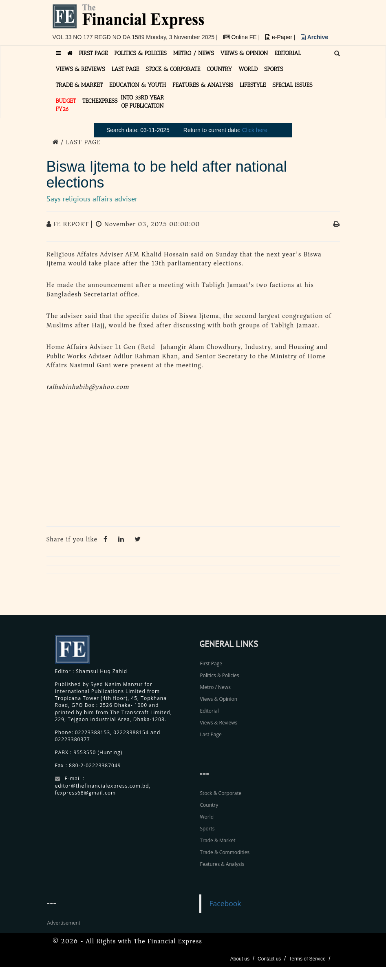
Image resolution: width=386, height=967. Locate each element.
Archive (314, 37)
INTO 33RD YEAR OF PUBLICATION (142, 101)
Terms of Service (307, 959)
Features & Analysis (222, 864)
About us (239, 959)
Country (209, 804)
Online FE (240, 37)
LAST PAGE (125, 69)
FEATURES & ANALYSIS (202, 85)
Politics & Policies (219, 675)
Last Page (211, 734)
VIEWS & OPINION (244, 53)
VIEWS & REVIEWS (80, 69)
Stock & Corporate (221, 793)
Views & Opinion (219, 698)
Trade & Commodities (225, 852)
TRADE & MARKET (79, 85)
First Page (211, 663)
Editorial (209, 710)
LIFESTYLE (253, 85)
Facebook (225, 903)
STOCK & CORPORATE (173, 69)
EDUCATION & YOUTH (137, 85)
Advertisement (64, 922)
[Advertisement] (193, 461)
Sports (207, 828)
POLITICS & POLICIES (140, 53)
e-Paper (279, 37)
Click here (254, 130)
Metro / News (215, 687)
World (207, 816)
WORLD (248, 69)
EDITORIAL (287, 53)
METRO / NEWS (193, 53)
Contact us (269, 959)
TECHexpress (99, 100)
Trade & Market (218, 840)
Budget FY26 (66, 105)
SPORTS (273, 69)
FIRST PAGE (93, 53)
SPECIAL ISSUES (292, 85)
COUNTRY (219, 69)
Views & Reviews (219, 722)
